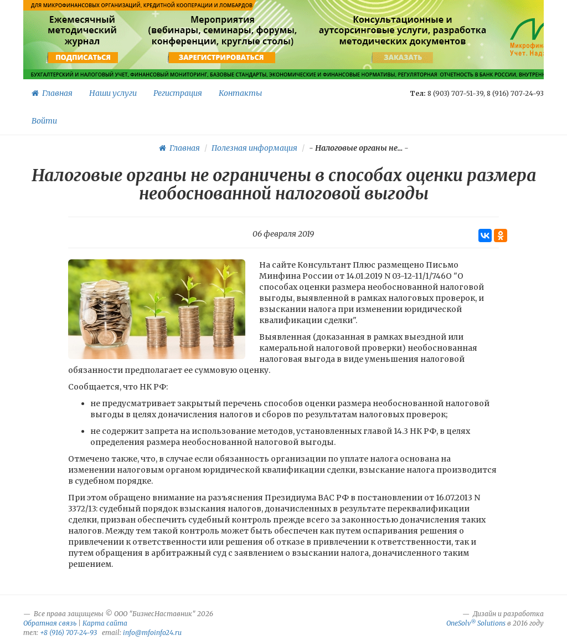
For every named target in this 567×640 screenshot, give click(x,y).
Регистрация (177, 93)
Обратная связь (49, 623)
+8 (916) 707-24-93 (68, 632)
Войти (44, 121)
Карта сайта (105, 623)
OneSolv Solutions (476, 623)
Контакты (240, 93)
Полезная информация (254, 148)
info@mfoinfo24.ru (152, 632)
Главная (52, 93)
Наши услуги (113, 93)
